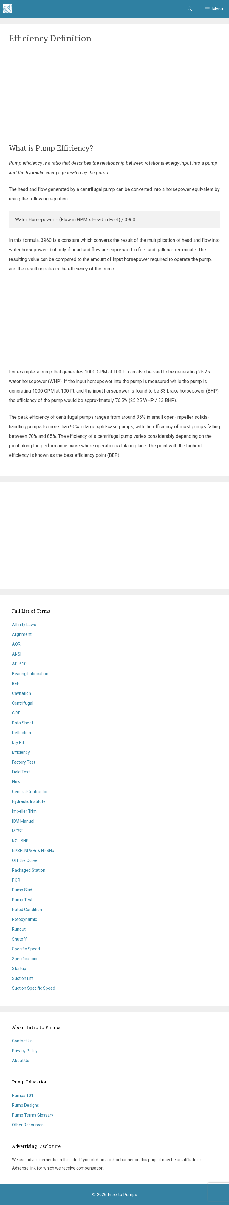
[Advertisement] (114, 94)
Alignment (22, 634)
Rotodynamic (24, 919)
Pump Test (22, 899)
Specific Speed (26, 948)
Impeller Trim (24, 811)
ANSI (16, 654)
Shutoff (19, 939)
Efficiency (21, 752)
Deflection (21, 732)
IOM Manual (23, 821)
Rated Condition (27, 909)
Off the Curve (25, 860)
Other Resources (28, 1125)
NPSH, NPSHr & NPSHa (33, 850)
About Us (20, 1060)
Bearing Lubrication (30, 673)
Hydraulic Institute (29, 801)
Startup (19, 968)
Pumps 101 (22, 1095)
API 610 (19, 663)
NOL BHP (20, 840)
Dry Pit (18, 742)
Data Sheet (22, 722)
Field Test (21, 772)
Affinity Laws (24, 624)
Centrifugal (22, 703)
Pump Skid (22, 890)
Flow (16, 781)
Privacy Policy (25, 1050)
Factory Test (23, 762)
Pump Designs (25, 1105)
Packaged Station (28, 870)
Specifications (25, 958)
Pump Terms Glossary (32, 1115)
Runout (19, 929)
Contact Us (22, 1041)
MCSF (17, 831)
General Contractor (30, 791)
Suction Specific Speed (33, 988)
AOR (16, 644)
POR (16, 880)
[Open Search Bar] (189, 8)
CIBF (16, 713)
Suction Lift (22, 978)
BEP (16, 683)
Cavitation (21, 693)
